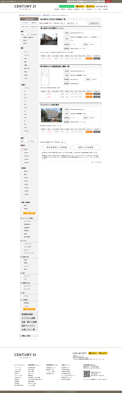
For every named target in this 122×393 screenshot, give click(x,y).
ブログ (83, 9)
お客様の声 (89, 9)
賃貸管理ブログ (50, 373)
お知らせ (16, 373)
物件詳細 (97, 58)
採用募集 (16, 381)
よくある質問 (31, 385)
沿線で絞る (33, 22)
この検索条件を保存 (94, 23)
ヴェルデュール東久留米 (49, 105)
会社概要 (105, 9)
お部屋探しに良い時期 (34, 377)
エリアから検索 (28, 318)
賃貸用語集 (31, 381)
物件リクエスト (28, 326)
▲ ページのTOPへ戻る (96, 162)
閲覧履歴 (30, 375)
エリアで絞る (25, 22)
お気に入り (89, 58)
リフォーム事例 (50, 371)
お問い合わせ (18, 377)
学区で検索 (31, 371)
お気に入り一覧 (28, 330)
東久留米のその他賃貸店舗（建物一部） (55, 66)
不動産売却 (76, 9)
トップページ (18, 368)
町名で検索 (31, 369)
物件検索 (71, 1)
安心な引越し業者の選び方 (35, 379)
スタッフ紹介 (97, 9)
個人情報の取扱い (19, 385)
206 (43, 58)
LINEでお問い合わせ (67, 6)
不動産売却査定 (66, 369)
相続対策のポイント (67, 377)
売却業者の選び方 (66, 373)
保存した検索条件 (98, 1)
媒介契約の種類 (66, 379)
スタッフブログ (18, 375)
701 (43, 131)
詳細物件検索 (31, 368)
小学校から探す (24, 26)
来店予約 (16, 379)
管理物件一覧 (49, 369)
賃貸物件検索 (27, 314)
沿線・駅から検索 (29, 322)
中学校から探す (33, 26)
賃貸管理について (51, 368)
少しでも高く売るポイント (69, 375)
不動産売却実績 (66, 371)
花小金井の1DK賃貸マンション (52, 28)
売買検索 (69, 9)
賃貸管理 (63, 9)
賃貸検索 (56, 9)
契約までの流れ (32, 383)
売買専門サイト (66, 368)
